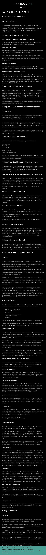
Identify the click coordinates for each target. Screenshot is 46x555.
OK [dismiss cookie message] (39, 550)
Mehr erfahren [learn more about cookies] (5, 552)
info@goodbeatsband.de (10, 152)
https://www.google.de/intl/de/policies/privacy (21, 545)
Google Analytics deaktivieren (31, 491)
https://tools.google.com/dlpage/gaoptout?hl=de (29, 481)
